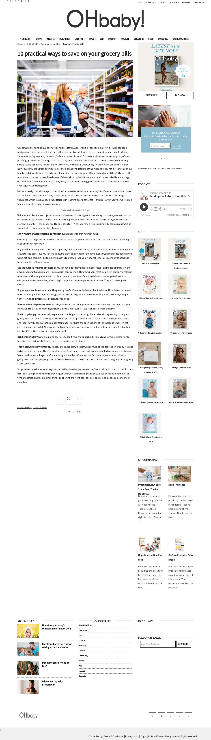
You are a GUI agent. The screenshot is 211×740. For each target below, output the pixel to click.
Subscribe (173, 2)
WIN (101, 39)
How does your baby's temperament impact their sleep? (56, 628)
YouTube (125, 39)
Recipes (81, 661)
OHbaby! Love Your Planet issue (151, 402)
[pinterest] (179, 716)
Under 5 (50, 39)
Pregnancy (25, 39)
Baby (39, 39)
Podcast (112, 39)
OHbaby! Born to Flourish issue (151, 298)
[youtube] (188, 716)
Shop (150, 39)
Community (83, 655)
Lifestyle (80, 39)
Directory (139, 39)
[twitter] (21, 1)
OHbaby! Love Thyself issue (181, 333)
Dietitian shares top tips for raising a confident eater (57, 645)
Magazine (82, 671)
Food (92, 39)
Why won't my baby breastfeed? (52, 683)
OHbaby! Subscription (150, 263)
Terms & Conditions (114, 736)
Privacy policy (132, 736)
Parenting (64, 39)
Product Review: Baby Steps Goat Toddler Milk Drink (149, 489)
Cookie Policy (95, 736)
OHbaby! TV (199, 2)
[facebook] (152, 716)
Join (139, 2)
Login (161, 2)
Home (20, 44)
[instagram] (170, 716)
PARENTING (32, 44)
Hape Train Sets (176, 484)
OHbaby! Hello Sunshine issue (181, 402)
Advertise (150, 2)
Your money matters (51, 44)
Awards (186, 2)
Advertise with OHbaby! (68, 210)
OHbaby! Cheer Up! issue (181, 298)
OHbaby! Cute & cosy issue (181, 367)
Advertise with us (85, 625)
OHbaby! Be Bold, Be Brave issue (150, 333)
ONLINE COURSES (180, 39)
